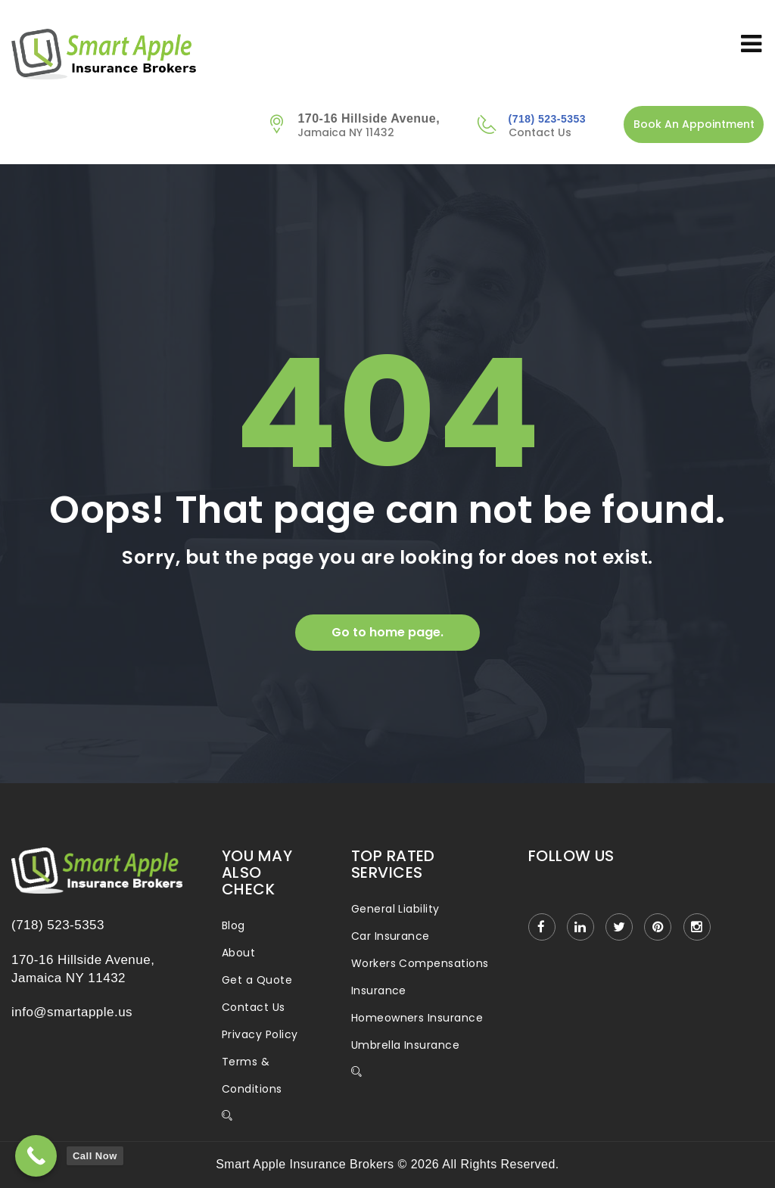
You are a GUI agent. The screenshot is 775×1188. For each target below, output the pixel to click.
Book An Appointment (694, 124)
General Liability (395, 908)
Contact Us (253, 1007)
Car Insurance (390, 936)
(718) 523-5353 (547, 119)
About (238, 952)
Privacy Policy (260, 1034)
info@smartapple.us (71, 1012)
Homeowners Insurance (417, 1017)
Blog (233, 925)
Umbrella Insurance (405, 1045)
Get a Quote (257, 979)
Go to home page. (387, 632)
